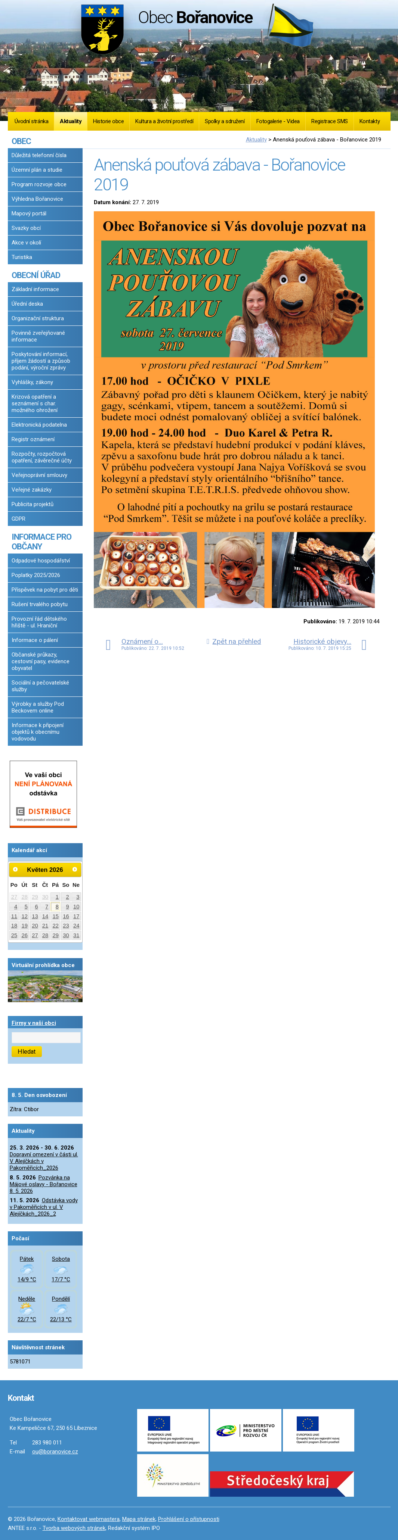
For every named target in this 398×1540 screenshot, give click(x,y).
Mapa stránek (138, 1519)
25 (14, 935)
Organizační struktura (38, 318)
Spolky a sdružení (224, 121)
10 (76, 907)
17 (76, 916)
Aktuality (70, 121)
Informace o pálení (35, 640)
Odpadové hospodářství (41, 560)
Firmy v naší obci (34, 1023)
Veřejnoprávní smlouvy (39, 475)
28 (24, 897)
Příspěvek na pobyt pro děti (45, 589)
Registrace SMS (329, 121)
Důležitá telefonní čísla (39, 155)
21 (45, 926)
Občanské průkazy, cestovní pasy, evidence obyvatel (41, 661)
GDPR (18, 518)
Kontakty (370, 121)
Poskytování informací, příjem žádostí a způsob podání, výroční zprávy (41, 361)
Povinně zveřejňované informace (38, 336)
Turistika (22, 257)
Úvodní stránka (32, 121)
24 (76, 926)
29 (35, 897)
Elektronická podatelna (39, 424)
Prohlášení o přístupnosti (188, 1519)
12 (24, 916)
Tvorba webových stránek (74, 1528)
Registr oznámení (33, 439)
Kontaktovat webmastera (89, 1519)
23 (66, 926)
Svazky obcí (26, 228)
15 (56, 916)
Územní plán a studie (37, 169)
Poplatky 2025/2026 (36, 575)
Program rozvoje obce (39, 184)
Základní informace (35, 289)
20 (35, 926)
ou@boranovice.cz (55, 1451)
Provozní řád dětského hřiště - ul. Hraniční (39, 622)
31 (76, 935)
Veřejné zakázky (32, 489)
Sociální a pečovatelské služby (40, 686)
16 (66, 916)
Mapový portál (29, 213)
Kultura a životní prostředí (164, 121)
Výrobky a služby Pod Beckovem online (38, 707)
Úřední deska (27, 303)
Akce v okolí (26, 242)
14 (45, 916)
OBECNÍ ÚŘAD (36, 275)
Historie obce (108, 121)
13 (35, 916)
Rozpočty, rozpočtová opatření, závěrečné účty (42, 457)
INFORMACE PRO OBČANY (41, 541)
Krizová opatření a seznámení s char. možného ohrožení (35, 403)
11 (14, 916)
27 (14, 897)
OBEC (21, 141)
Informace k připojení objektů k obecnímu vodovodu (38, 732)
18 (14, 926)
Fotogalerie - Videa (278, 121)
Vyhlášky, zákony (32, 382)
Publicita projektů (32, 504)
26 (24, 935)
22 (56, 926)
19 (24, 926)
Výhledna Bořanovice (37, 199)
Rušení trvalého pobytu (40, 604)
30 (45, 897)
